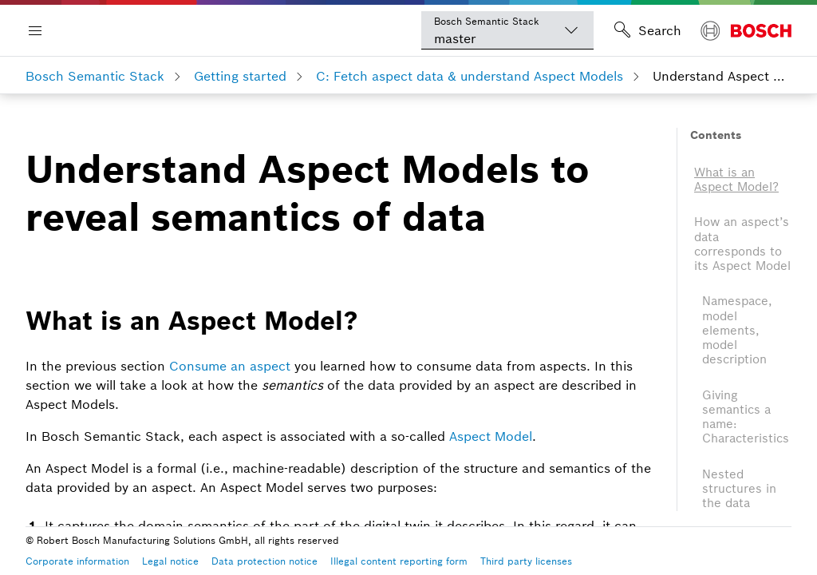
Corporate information (77, 561)
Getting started (240, 76)
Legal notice (170, 561)
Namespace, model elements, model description (737, 330)
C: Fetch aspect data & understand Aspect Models (469, 76)
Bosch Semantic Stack (95, 76)
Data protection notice (264, 561)
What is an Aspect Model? (736, 179)
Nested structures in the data (739, 488)
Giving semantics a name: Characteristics (745, 416)
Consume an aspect (229, 366)
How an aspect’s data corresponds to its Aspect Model (742, 243)
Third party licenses (526, 561)
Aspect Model (490, 436)
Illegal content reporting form (399, 561)
